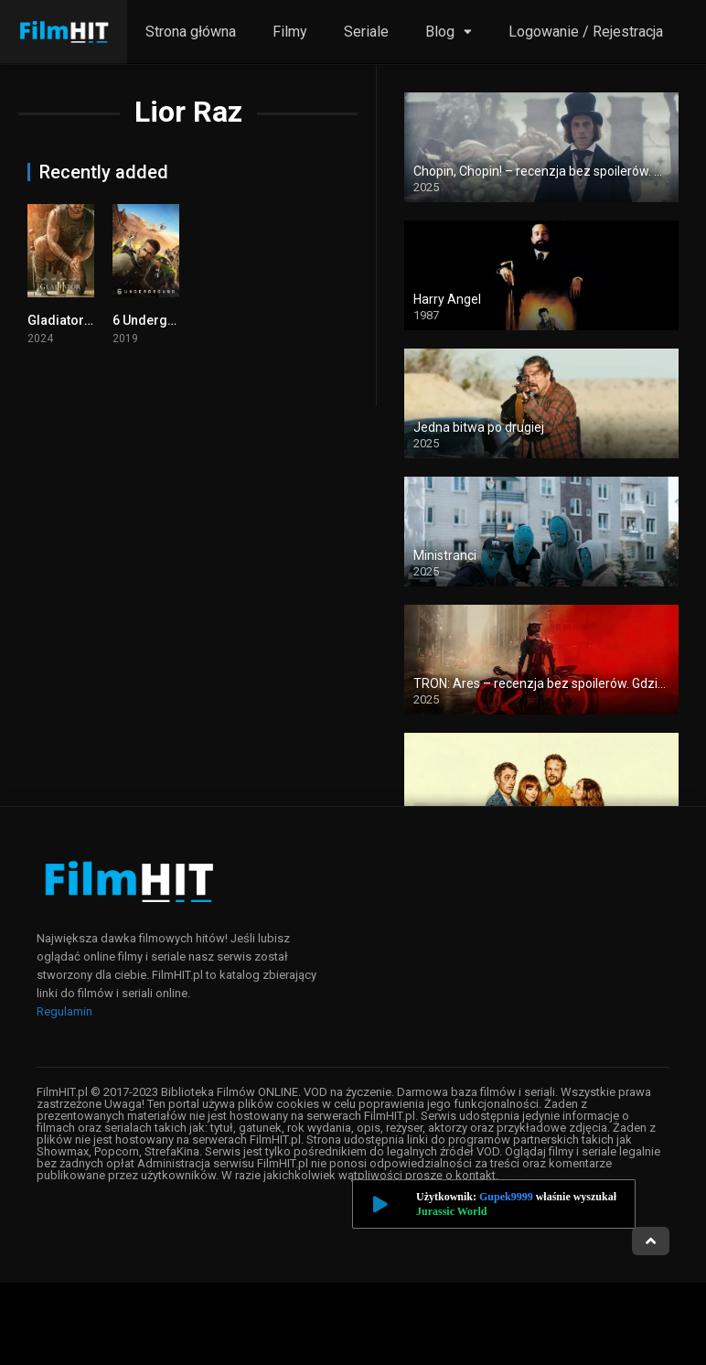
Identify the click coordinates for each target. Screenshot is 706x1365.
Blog (440, 31)
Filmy (290, 31)
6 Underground (158, 320)
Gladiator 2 (60, 320)
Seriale (366, 31)
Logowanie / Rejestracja (585, 31)
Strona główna (190, 31)
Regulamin (64, 1011)
